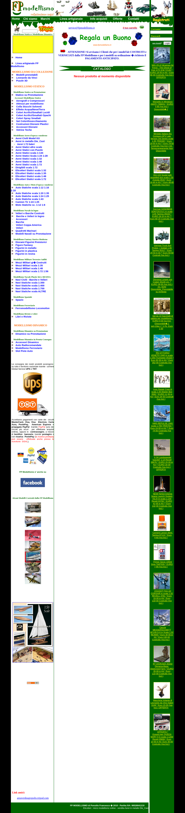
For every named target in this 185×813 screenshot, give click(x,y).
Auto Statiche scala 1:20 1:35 (32, 193)
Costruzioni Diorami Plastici (32, 124)
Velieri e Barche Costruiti (30, 213)
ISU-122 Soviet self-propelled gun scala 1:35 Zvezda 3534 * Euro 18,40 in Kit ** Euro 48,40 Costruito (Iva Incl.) (162, 180)
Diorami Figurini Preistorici (31, 242)
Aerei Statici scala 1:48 (29, 161)
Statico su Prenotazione (29, 94)
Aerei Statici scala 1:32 (29, 158)
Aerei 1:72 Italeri (26, 144)
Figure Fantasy (24, 245)
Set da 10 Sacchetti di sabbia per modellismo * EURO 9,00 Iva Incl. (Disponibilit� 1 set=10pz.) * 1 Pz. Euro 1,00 (162, 322)
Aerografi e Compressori (30, 100)
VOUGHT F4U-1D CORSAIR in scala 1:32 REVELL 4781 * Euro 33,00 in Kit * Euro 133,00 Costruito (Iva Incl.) (162, 597)
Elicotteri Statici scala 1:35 (31, 173)
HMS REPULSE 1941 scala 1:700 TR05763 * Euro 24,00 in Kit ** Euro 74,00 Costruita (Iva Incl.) (161, 428)
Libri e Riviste (23, 316)
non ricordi (156, 43)
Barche (20, 222)
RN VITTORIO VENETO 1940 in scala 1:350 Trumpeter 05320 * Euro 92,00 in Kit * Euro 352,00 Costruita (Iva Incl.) (161, 359)
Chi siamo (30, 18)
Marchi (45, 18)
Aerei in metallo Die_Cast (30, 141)
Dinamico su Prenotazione (31, 333)
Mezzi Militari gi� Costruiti (31, 262)
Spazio (19, 299)
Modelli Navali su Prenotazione (33, 233)
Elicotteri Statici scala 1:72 (31, 179)
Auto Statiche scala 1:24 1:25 (32, 196)
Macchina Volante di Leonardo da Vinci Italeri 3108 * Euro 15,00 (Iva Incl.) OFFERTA (161, 704)
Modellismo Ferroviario (29, 348)
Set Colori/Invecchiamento (31, 121)
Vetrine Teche (24, 129)
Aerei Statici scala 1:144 (29, 152)
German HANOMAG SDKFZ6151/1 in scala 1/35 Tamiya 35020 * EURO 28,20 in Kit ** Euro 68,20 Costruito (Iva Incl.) (162, 215)
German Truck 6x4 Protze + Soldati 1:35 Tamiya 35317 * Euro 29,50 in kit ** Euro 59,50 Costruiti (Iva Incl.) (161, 250)
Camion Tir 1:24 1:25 (27, 202)
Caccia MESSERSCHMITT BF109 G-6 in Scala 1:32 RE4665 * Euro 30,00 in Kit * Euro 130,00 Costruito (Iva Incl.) (161, 633)
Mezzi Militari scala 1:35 (29, 265)
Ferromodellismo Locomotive (33, 308)
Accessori (22, 219)
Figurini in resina (25, 253)
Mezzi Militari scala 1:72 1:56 (32, 271)
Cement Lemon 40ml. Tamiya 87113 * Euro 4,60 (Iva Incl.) (162, 535)
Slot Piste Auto (24, 351)
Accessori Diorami (27, 127)
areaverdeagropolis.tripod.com (33, 798)
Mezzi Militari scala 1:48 (29, 268)
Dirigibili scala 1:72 (27, 167)
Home (16, 18)
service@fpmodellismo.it (82, 27)
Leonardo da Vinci (26, 77)
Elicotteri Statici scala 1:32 (31, 170)
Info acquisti (98, 18)
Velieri (19, 227)
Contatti (133, 18)
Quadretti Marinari (26, 230)
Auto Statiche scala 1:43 (30, 199)
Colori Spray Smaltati (28, 118)
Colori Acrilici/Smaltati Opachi (33, 115)
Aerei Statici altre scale (29, 147)
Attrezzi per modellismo (30, 103)
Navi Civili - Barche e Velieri (31, 279)
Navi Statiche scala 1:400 (30, 285)
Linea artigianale (71, 18)
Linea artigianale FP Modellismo (24, 65)
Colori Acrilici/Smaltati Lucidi (33, 112)
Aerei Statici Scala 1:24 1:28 (32, 155)
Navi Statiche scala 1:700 (30, 288)
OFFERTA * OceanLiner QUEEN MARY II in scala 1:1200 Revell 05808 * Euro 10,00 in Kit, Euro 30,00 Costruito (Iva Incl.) (162, 738)
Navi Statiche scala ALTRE (31, 291)
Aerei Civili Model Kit (28, 138)
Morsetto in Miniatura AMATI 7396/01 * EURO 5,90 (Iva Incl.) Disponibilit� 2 (161, 105)
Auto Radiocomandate (28, 345)
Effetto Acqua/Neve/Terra (30, 109)
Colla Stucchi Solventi (29, 106)
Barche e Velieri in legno (30, 216)
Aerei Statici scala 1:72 (29, 164)
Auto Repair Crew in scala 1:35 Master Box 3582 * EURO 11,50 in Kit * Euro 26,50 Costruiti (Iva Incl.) (161, 394)
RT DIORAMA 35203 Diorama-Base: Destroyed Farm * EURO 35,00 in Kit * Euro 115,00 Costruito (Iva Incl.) (161, 670)
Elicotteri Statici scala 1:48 (31, 176)
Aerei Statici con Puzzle (29, 150)
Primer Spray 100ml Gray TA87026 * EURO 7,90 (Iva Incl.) (162, 564)
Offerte (117, 18)
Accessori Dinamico (27, 342)
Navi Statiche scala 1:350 (30, 282)
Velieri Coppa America (28, 225)
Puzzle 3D (22, 80)
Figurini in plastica (26, 250)
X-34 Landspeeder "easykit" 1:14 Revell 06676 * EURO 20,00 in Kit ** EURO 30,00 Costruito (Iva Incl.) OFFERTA (162, 463)
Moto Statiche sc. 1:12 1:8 (30, 204)
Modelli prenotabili (27, 74)
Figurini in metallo (26, 248)
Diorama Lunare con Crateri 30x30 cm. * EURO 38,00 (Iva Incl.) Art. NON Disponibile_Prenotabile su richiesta (162, 285)
